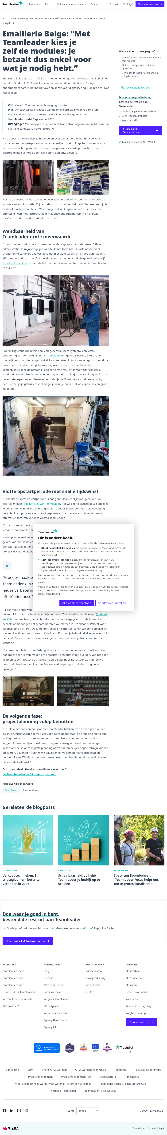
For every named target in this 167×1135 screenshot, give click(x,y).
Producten (34, 4)
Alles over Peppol (54, 985)
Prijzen (48, 4)
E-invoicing (12, 1069)
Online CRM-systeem (54, 1069)
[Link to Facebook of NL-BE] (4, 1110)
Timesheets (132, 1076)
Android (102, 614)
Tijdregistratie (108, 1076)
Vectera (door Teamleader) (18, 999)
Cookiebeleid (92, 985)
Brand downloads (136, 992)
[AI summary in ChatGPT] (27, 1111)
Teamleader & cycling (138, 1006)
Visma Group (139, 1128)
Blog (5, 18)
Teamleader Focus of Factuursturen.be (122, 1083)
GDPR (88, 992)
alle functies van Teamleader (42, 503)
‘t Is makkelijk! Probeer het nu (140, 130)
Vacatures (132, 999)
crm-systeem (52, 355)
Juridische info (93, 971)
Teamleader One (12, 985)
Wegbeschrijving (136, 1013)
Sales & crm (11, 790)
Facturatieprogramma (148, 1069)
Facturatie (120, 1069)
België (41, 593)
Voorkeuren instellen (112, 602)
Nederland (54, 593)
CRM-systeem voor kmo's (90, 1069)
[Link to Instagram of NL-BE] (19, 1110)
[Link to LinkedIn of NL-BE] (11, 1110)
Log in (114, 4)
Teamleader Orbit (13, 978)
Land (71, 1110)
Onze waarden (134, 978)
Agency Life (50, 1027)
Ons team (132, 985)
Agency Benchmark (55, 1020)
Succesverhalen (31, 790)
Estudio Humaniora (15, 263)
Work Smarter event (56, 1013)
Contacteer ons (142, 1022)
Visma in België (156, 1128)
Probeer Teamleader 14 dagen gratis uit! (29, 774)
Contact (95, 4)
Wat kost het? (11, 1006)
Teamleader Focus (13, 971)
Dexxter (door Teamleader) (19, 992)
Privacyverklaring (95, 978)
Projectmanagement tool (76, 1076)
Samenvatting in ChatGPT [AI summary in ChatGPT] (136, 87)
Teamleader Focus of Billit (100, 1090)
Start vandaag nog (150, 4)
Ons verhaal (133, 971)
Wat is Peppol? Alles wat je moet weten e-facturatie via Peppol (53, 1083)
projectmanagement (40, 1076)
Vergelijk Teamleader (56, 999)
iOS (9, 619)
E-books (48, 978)
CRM (30, 1069)
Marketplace (51, 1006)
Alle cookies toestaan (76, 602)
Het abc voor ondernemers (71, 4)
